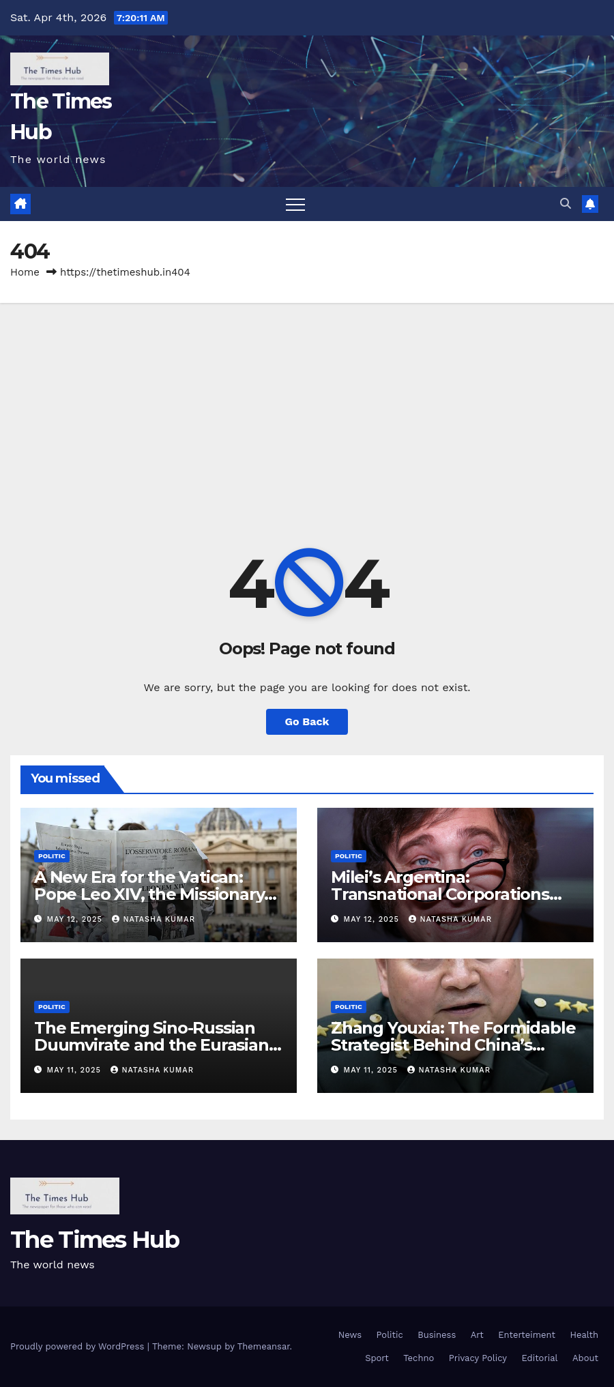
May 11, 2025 (75, 1070)
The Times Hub (94, 1239)
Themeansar (263, 1346)
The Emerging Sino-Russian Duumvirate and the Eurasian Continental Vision (151, 1045)
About (585, 1358)
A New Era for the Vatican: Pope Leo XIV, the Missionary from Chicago (149, 894)
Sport (377, 1358)
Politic (51, 856)
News (350, 1335)
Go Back (307, 721)
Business (437, 1335)
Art (477, 1335)
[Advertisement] (307, 405)
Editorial (540, 1358)
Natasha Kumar (153, 919)
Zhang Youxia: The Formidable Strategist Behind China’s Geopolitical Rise (453, 1045)
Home (25, 272)
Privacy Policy (478, 1358)
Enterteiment (526, 1335)
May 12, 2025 (76, 919)
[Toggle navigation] (295, 204)
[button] (565, 203)
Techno (418, 1358)
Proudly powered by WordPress (78, 1346)
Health (584, 1335)
